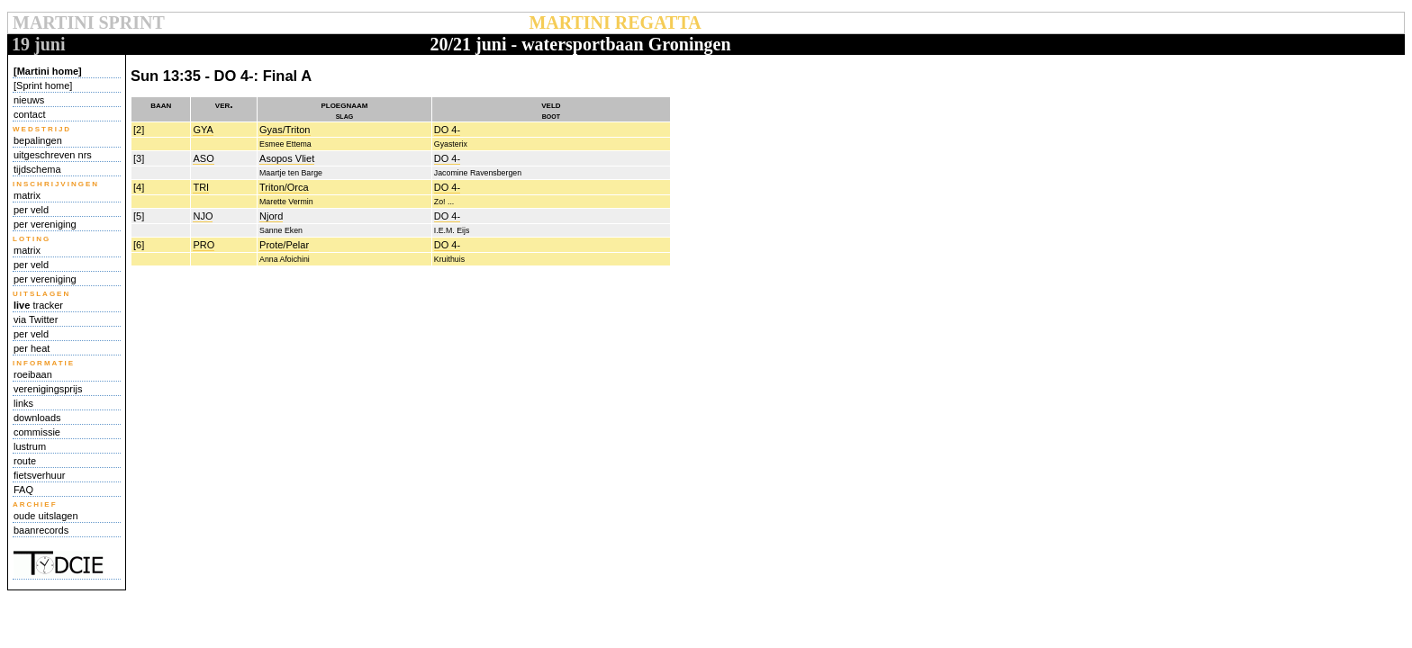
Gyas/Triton (284, 129)
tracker (38, 305)
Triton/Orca (284, 187)
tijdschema (37, 169)
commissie (37, 432)
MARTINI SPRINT (88, 22)
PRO (203, 244)
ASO (203, 158)
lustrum (30, 446)
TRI (201, 187)
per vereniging (45, 224)
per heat (32, 348)
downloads (37, 417)
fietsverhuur (39, 475)
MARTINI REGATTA (615, 22)
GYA (203, 129)
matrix (27, 195)
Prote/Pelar (284, 244)
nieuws (29, 99)
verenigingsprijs (48, 388)
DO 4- (447, 129)
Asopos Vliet (286, 158)
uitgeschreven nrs (53, 154)
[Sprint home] (43, 85)
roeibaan (33, 374)
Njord (271, 216)
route (25, 460)
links (23, 403)
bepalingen (38, 140)
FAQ (23, 489)
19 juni (38, 44)
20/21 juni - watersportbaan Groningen (580, 44)
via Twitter (36, 319)
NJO (203, 216)
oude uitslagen (46, 515)
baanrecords (41, 530)
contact (29, 114)
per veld (31, 209)
